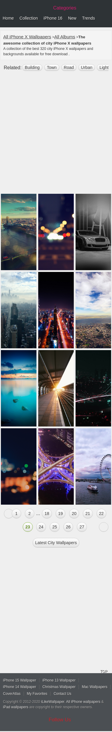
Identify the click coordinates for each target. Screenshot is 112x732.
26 (68, 527)
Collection (28, 18)
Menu (106, 18)
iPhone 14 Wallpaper (19, 687)
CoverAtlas (12, 694)
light (103, 67)
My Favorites (37, 694)
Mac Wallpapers (95, 687)
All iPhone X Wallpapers (27, 36)
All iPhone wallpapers (83, 702)
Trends (88, 18)
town (52, 67)
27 (81, 527)
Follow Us (60, 719)
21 (87, 513)
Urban (86, 67)
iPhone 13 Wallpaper (59, 680)
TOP (103, 671)
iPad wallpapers (15, 707)
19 (60, 513)
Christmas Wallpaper (59, 687)
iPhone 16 (53, 18)
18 (47, 513)
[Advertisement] (56, 135)
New (72, 18)
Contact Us (62, 694)
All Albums (64, 36)
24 (41, 527)
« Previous (8, 513)
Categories (64, 7)
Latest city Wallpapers (56, 542)
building (32, 67)
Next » (103, 527)
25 (54, 527)
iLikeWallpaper (53, 702)
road (69, 67)
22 (101, 513)
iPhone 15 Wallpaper (19, 680)
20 (74, 513)
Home (8, 18)
